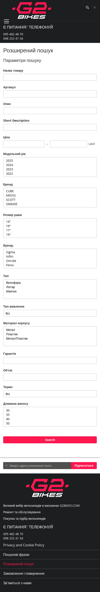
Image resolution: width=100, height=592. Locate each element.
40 (50, 419)
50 (50, 423)
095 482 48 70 (13, 34)
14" (50, 221)
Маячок (50, 291)
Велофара (50, 283)
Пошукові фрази (16, 554)
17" (50, 230)
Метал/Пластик (50, 338)
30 (50, 410)
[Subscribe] (84, 465)
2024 (50, 165)
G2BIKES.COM (70, 505)
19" (50, 234)
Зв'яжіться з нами (17, 583)
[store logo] (31, 10)
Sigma (50, 252)
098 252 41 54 (13, 38)
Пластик (50, 334)
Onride (50, 261)
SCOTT (50, 200)
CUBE (50, 191)
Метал (50, 330)
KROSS (50, 195)
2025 (50, 160)
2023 (50, 169)
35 (50, 415)
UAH (92, 144)
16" (50, 226)
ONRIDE (50, 204)
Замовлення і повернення (23, 573)
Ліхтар (50, 287)
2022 (50, 173)
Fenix (50, 265)
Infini (50, 256)
